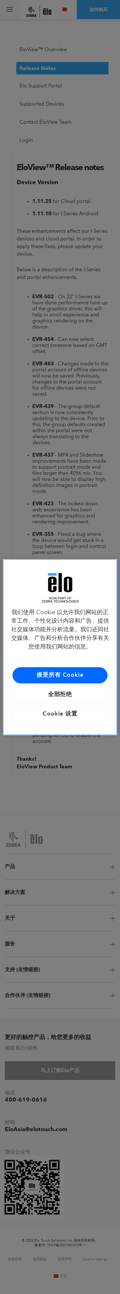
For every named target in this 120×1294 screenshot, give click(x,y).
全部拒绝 (60, 694)
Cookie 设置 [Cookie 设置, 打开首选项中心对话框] (60, 714)
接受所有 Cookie (60, 675)
